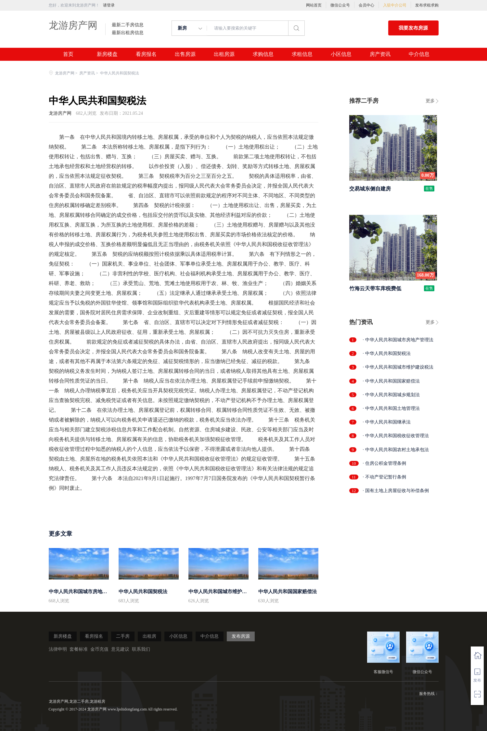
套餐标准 (79, 649)
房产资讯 (380, 54)
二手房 (123, 636)
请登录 (109, 5)
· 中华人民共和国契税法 (387, 353)
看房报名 (146, 54)
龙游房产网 (73, 25)
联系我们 (141, 649)
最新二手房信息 (128, 25)
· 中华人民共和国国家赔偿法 (391, 381)
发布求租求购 (427, 5)
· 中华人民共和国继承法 (387, 422)
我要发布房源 (413, 28)
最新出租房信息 (128, 33)
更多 (430, 100)
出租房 (149, 636)
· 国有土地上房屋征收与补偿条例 (396, 490)
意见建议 (120, 649)
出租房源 (224, 54)
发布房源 (241, 636)
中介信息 (419, 54)
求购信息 (263, 54)
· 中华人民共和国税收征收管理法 (396, 435)
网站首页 (314, 5)
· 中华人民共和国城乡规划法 (391, 394)
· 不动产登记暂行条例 (384, 477)
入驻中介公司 (394, 5)
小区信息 (341, 54)
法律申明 (58, 649)
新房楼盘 (107, 54)
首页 (68, 54)
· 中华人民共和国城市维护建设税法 (398, 367)
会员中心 (366, 5)
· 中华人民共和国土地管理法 (391, 408)
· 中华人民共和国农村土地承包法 (396, 449)
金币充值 (99, 649)
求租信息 (302, 54)
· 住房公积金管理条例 (384, 463)
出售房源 (185, 54)
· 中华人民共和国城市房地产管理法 (398, 339)
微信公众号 (340, 5)
